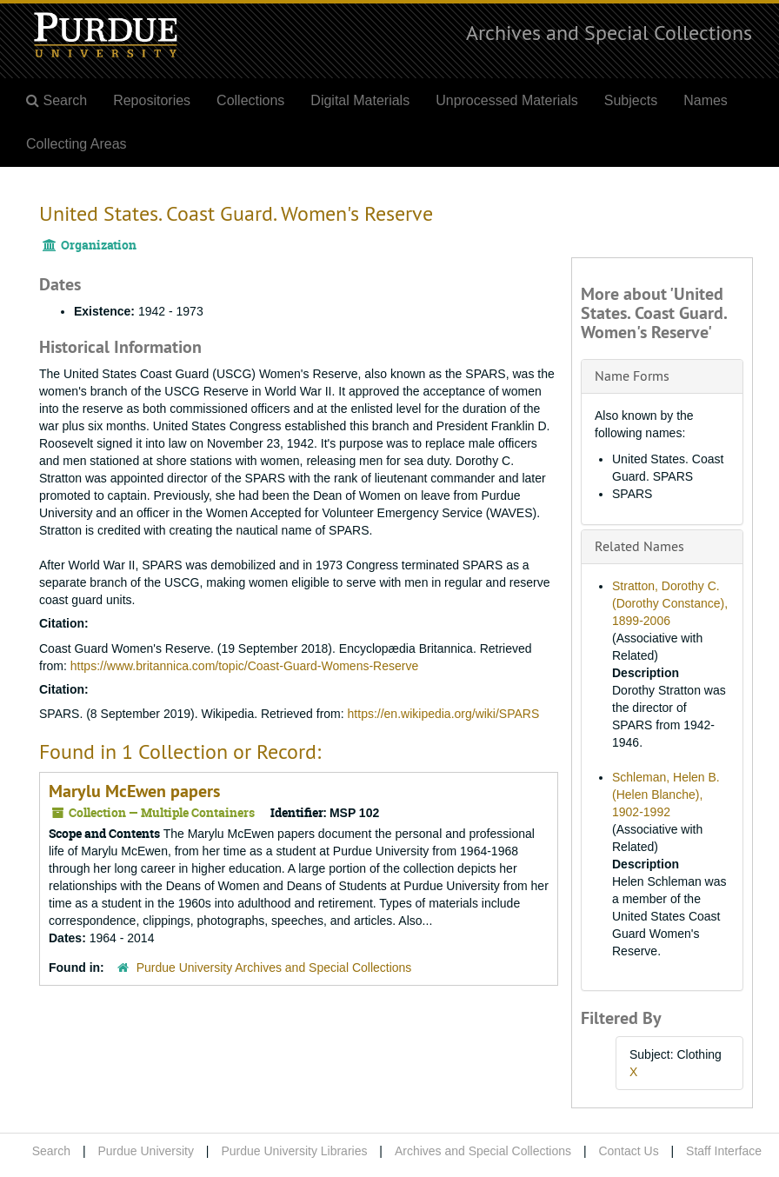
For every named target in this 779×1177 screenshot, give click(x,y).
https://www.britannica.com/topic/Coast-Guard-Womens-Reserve (244, 666)
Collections (250, 100)
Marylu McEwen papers (134, 791)
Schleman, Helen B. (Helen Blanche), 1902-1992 (666, 794)
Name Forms (632, 375)
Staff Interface (724, 1151)
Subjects (630, 100)
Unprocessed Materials (507, 100)
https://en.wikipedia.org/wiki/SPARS (444, 714)
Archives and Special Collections (609, 32)
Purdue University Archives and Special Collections (274, 967)
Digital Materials (359, 100)
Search (51, 1151)
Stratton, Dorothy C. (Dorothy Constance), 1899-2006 (670, 603)
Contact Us (628, 1151)
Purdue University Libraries (294, 1151)
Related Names (639, 546)
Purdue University (145, 1151)
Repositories (151, 100)
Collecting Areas (76, 143)
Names (705, 100)
